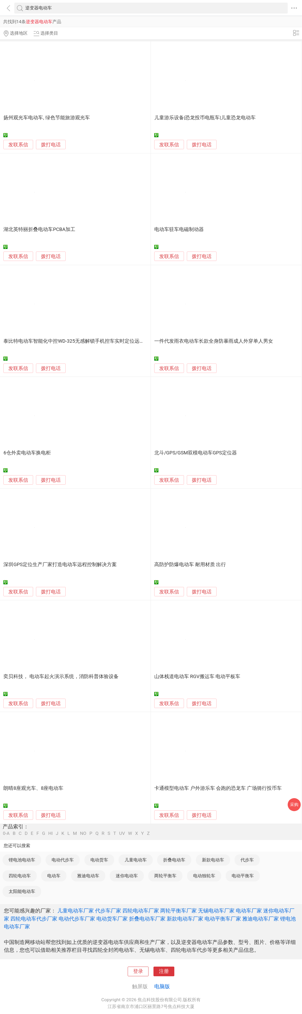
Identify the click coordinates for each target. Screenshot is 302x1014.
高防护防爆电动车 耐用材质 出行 (190, 564)
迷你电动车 (127, 875)
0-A (6, 833)
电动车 (53, 875)
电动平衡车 (243, 875)
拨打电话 (51, 144)
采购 (294, 804)
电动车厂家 (249, 910)
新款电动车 (213, 859)
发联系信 (18, 145)
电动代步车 (63, 859)
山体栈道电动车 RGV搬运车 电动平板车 (197, 676)
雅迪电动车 (88, 875)
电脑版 (162, 986)
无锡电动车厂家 (216, 910)
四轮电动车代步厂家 (33, 919)
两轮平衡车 (165, 875)
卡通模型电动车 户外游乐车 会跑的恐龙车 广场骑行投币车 (218, 788)
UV (122, 833)
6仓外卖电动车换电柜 (27, 453)
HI (50, 833)
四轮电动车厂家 (140, 910)
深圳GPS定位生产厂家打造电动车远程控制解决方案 (60, 564)
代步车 (247, 859)
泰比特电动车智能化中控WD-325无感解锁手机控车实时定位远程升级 (78, 341)
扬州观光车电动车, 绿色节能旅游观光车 (46, 118)
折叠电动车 (174, 859)
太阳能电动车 (22, 891)
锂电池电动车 (22, 859)
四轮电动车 (20, 875)
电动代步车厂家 (77, 919)
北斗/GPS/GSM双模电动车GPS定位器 (195, 453)
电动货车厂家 (112, 919)
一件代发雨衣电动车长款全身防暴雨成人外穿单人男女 (213, 341)
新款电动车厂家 (185, 919)
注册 (164, 971)
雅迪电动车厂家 (260, 919)
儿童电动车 (136, 859)
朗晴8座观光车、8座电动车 (33, 788)
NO (83, 833)
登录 (138, 971)
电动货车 (99, 859)
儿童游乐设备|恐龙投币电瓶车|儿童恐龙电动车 (205, 118)
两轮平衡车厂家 (178, 910)
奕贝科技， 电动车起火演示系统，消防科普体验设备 (61, 676)
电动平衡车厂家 (223, 919)
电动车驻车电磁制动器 (179, 229)
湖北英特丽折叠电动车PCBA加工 (39, 229)
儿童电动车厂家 (75, 910)
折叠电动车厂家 (147, 919)
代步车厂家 (108, 910)
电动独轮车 (204, 875)
